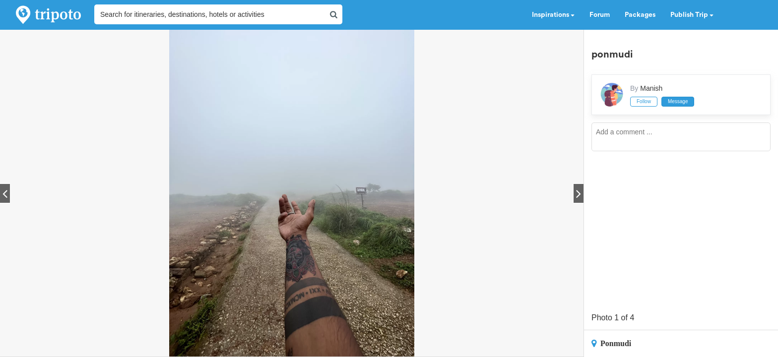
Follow (644, 101)
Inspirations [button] (553, 14)
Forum (599, 14)
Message (678, 101)
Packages (640, 14)
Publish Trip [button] (691, 14)
